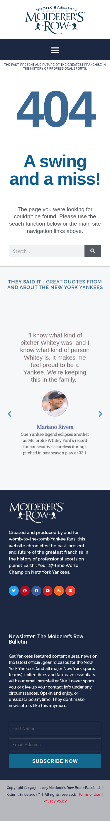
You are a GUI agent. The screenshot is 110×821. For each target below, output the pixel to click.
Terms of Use (89, 795)
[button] (55, 50)
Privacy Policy (55, 801)
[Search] (92, 251)
